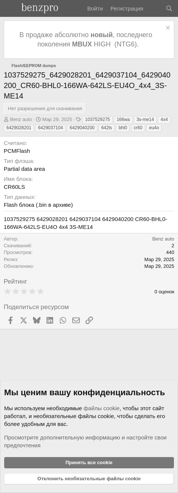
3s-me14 (145, 119)
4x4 (164, 119)
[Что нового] (154, 8)
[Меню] (10, 8)
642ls (106, 127)
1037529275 (97, 119)
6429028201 (18, 127)
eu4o (154, 127)
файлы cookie (102, 408)
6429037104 (50, 127)
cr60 (138, 127)
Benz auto (21, 119)
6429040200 (82, 127)
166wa (123, 119)
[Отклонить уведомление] (167, 29)
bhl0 (122, 127)
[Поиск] (169, 8)
